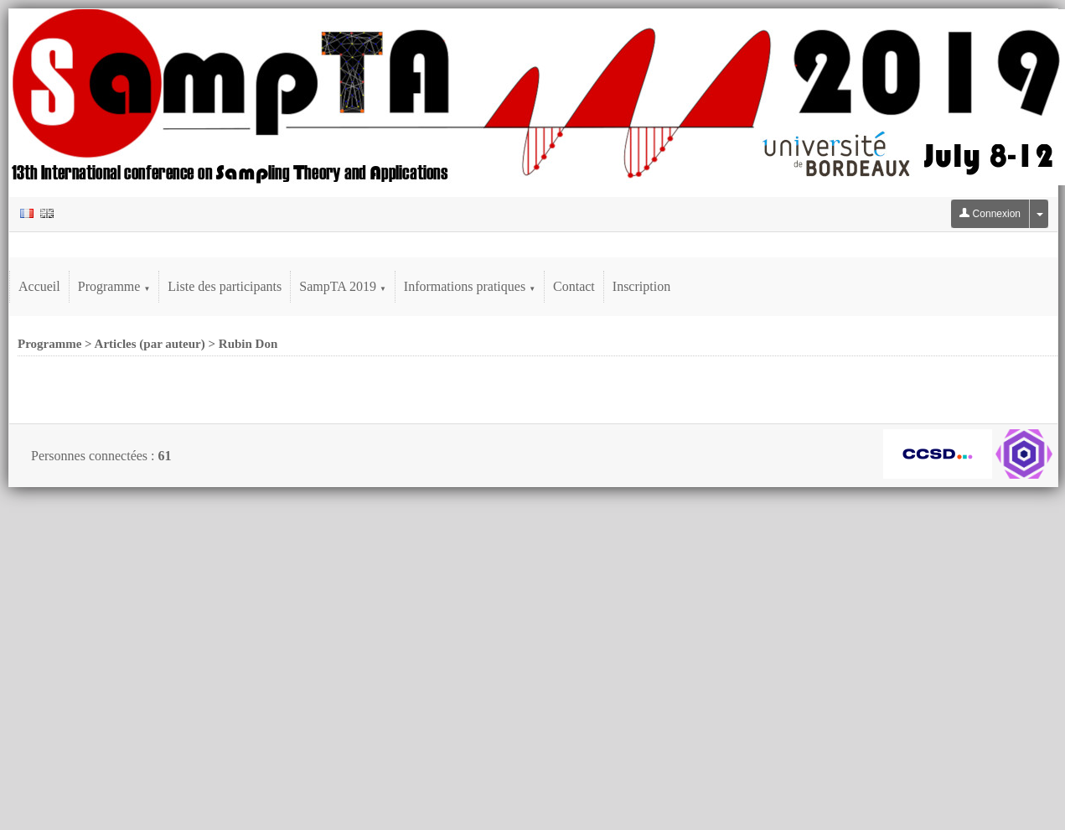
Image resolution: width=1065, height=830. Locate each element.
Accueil (39, 286)
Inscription (641, 286)
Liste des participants (225, 286)
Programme (114, 286)
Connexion (990, 214)
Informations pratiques (469, 286)
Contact (574, 286)
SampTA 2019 (342, 286)
